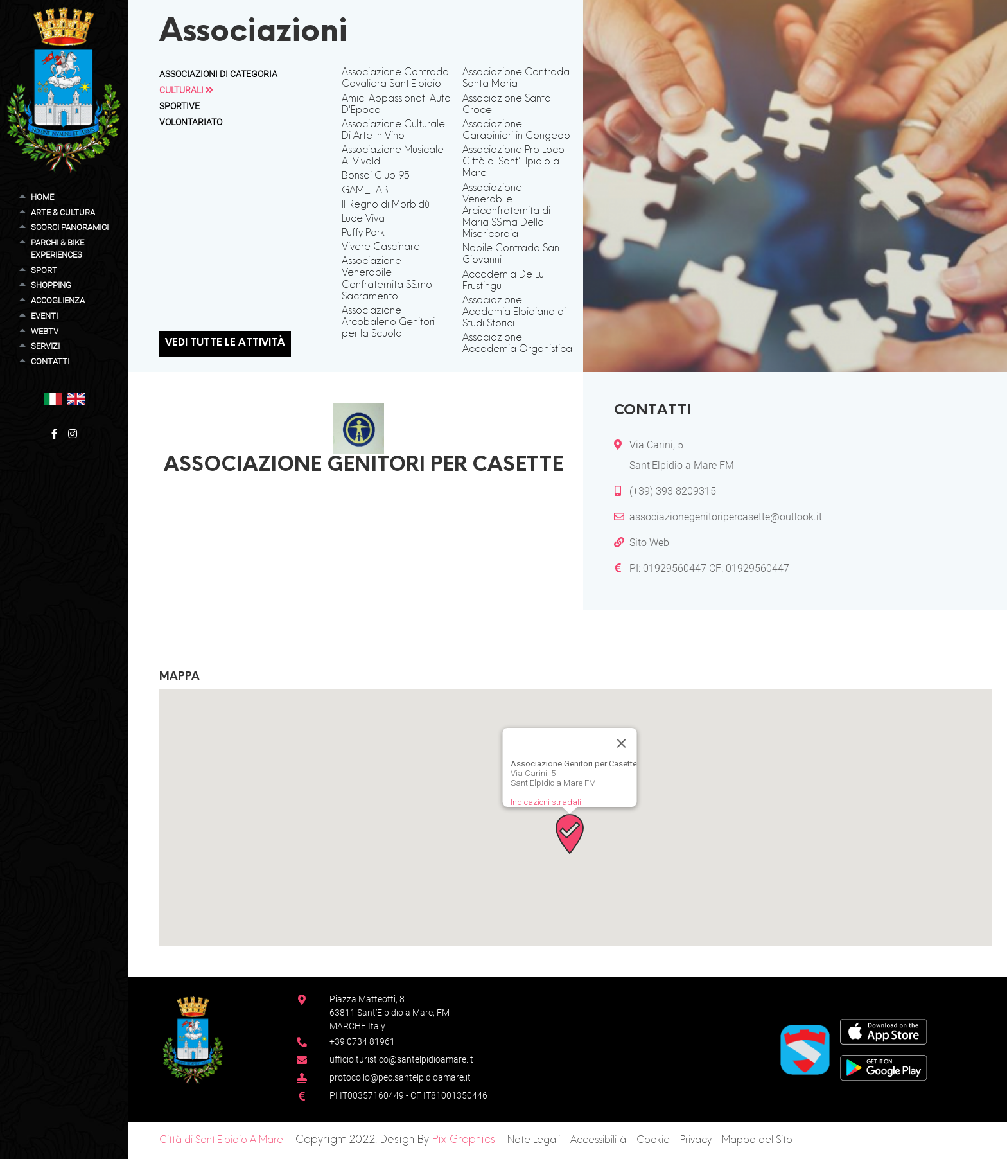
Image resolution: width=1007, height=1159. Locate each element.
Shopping (51, 285)
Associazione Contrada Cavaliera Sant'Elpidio (395, 78)
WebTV (44, 331)
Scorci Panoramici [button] (70, 227)
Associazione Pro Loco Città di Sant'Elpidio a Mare (513, 162)
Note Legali (533, 1140)
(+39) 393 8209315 (672, 491)
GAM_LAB (365, 191)
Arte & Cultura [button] (63, 212)
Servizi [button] (45, 346)
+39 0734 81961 (362, 1041)
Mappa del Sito (757, 1140)
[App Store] (883, 1031)
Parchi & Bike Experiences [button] (57, 249)
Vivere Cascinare (381, 247)
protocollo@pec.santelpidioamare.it (400, 1077)
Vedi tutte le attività (225, 343)
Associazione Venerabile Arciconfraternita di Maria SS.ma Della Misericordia (506, 212)
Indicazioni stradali (546, 802)
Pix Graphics (463, 1140)
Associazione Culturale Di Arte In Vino (393, 130)
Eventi (44, 316)
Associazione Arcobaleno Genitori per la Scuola (388, 323)
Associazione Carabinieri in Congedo (516, 130)
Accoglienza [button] (58, 300)
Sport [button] (44, 270)
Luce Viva (363, 219)
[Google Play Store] (883, 1067)
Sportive (179, 106)
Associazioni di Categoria (218, 74)
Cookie (653, 1140)
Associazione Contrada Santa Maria (516, 78)
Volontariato (190, 122)
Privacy (696, 1140)
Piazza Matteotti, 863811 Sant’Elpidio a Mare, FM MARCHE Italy (389, 1012)
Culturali (186, 90)
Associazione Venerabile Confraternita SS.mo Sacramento (387, 279)
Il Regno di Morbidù (386, 205)
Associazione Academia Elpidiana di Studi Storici (514, 313)
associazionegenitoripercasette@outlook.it (725, 517)
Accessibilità (598, 1140)
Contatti (50, 361)
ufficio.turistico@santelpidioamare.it (401, 1059)
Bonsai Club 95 (376, 176)
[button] (53, 398)
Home (42, 197)
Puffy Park (363, 233)
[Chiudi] (621, 743)
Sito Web (649, 542)
